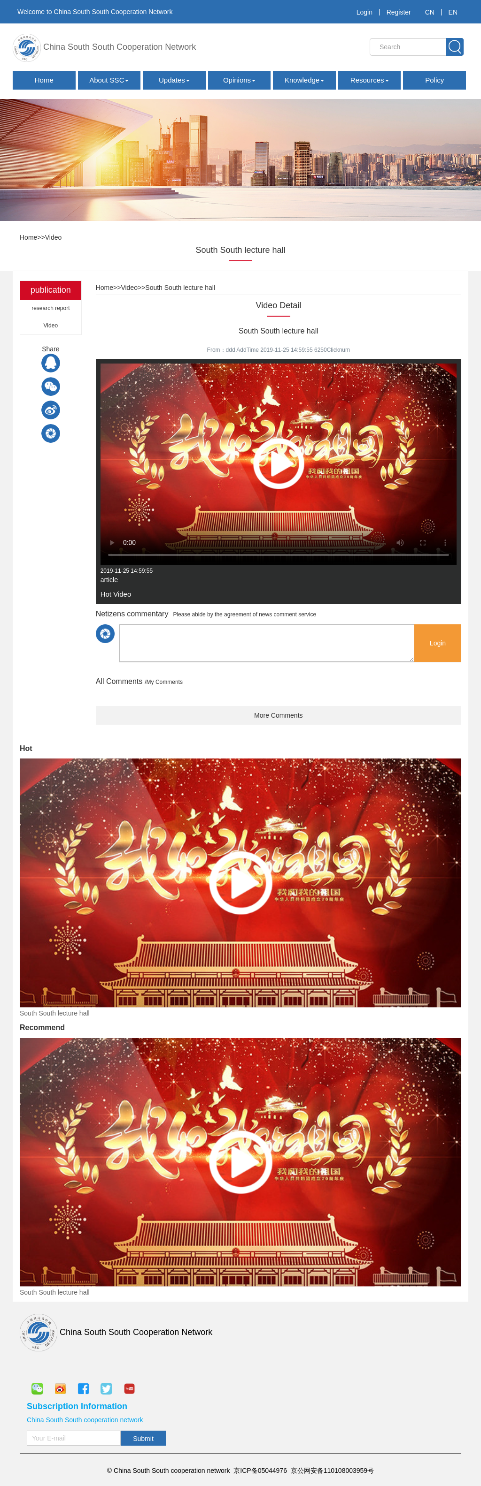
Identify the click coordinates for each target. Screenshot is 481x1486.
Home (44, 80)
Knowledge (304, 80)
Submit (143, 1438)
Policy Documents (434, 83)
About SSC (109, 80)
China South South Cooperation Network (104, 47)
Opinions (239, 80)
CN (429, 12)
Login (364, 12)
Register (399, 12)
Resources (369, 80)
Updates (174, 80)
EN (453, 12)
